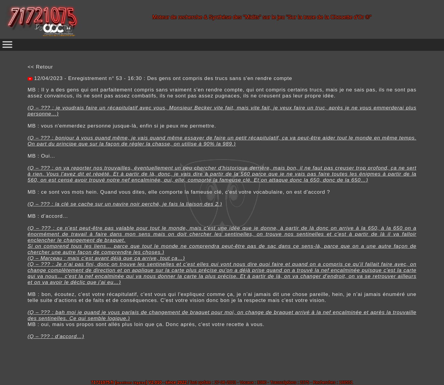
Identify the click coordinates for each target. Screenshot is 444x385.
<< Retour (40, 67)
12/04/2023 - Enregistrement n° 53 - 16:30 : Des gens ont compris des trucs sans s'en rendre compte (162, 78)
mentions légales (131, 382)
